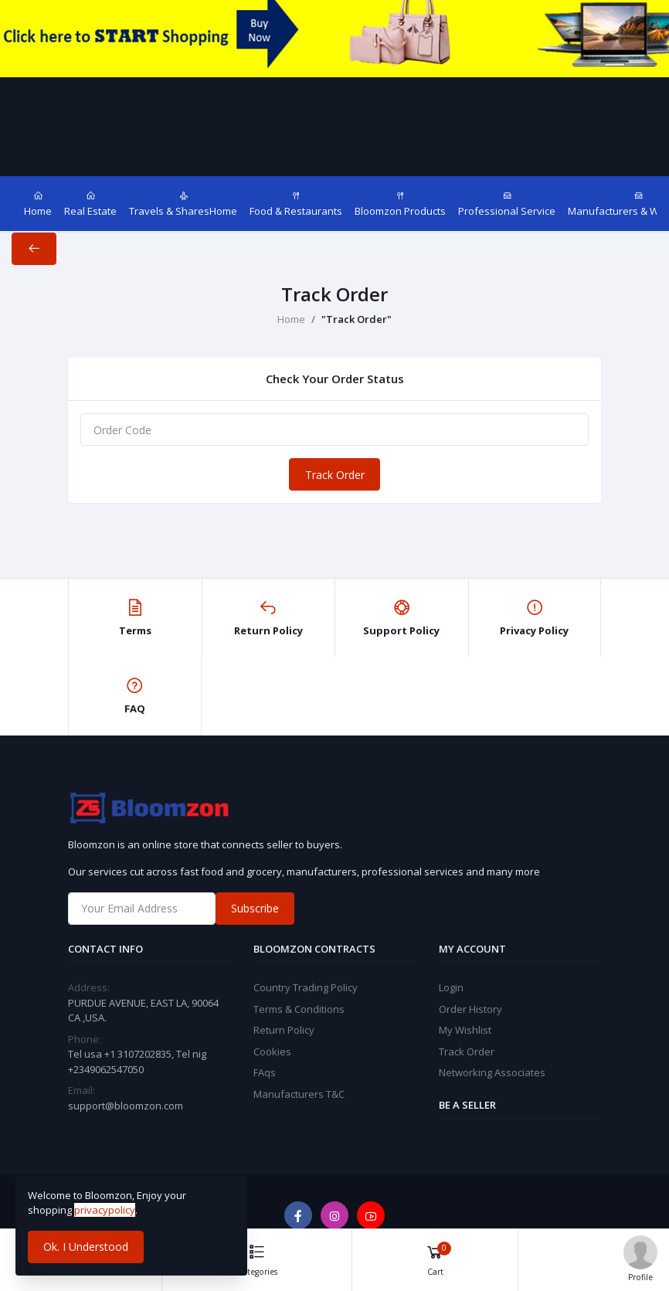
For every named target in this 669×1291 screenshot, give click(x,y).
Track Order (335, 474)
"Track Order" (356, 319)
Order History (470, 1009)
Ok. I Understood (85, 1246)
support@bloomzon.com (125, 1106)
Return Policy (283, 1030)
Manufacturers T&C (299, 1094)
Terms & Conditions (299, 1009)
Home (291, 319)
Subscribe (255, 908)
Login (451, 987)
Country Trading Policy (305, 987)
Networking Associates (492, 1072)
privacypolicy (104, 1210)
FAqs (264, 1072)
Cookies (272, 1051)
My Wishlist (465, 1030)
